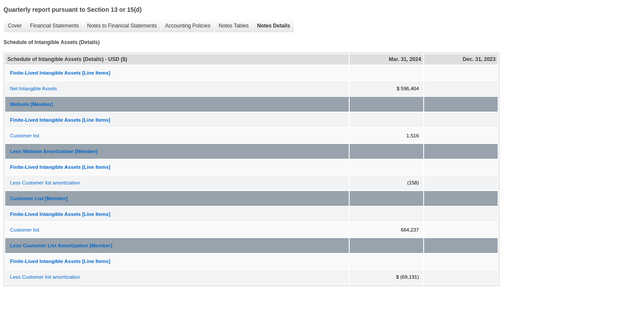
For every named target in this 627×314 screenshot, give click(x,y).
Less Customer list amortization (45, 182)
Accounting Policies (185, 26)
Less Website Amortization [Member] (54, 151)
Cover (12, 26)
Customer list (24, 135)
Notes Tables (231, 26)
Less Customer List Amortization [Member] (61, 245)
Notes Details (271, 26)
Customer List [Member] (38, 198)
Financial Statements (52, 26)
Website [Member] (31, 104)
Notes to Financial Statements (120, 26)
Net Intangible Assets (33, 88)
